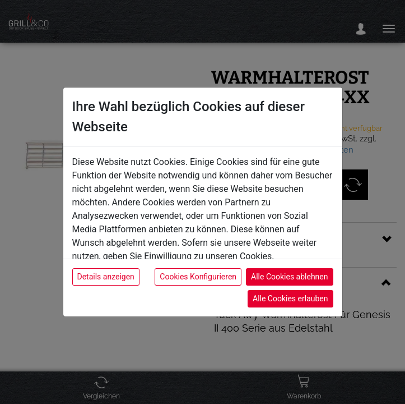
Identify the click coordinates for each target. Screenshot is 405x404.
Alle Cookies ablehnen (289, 276)
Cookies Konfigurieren (198, 276)
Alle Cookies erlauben (290, 298)
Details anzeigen (105, 276)
